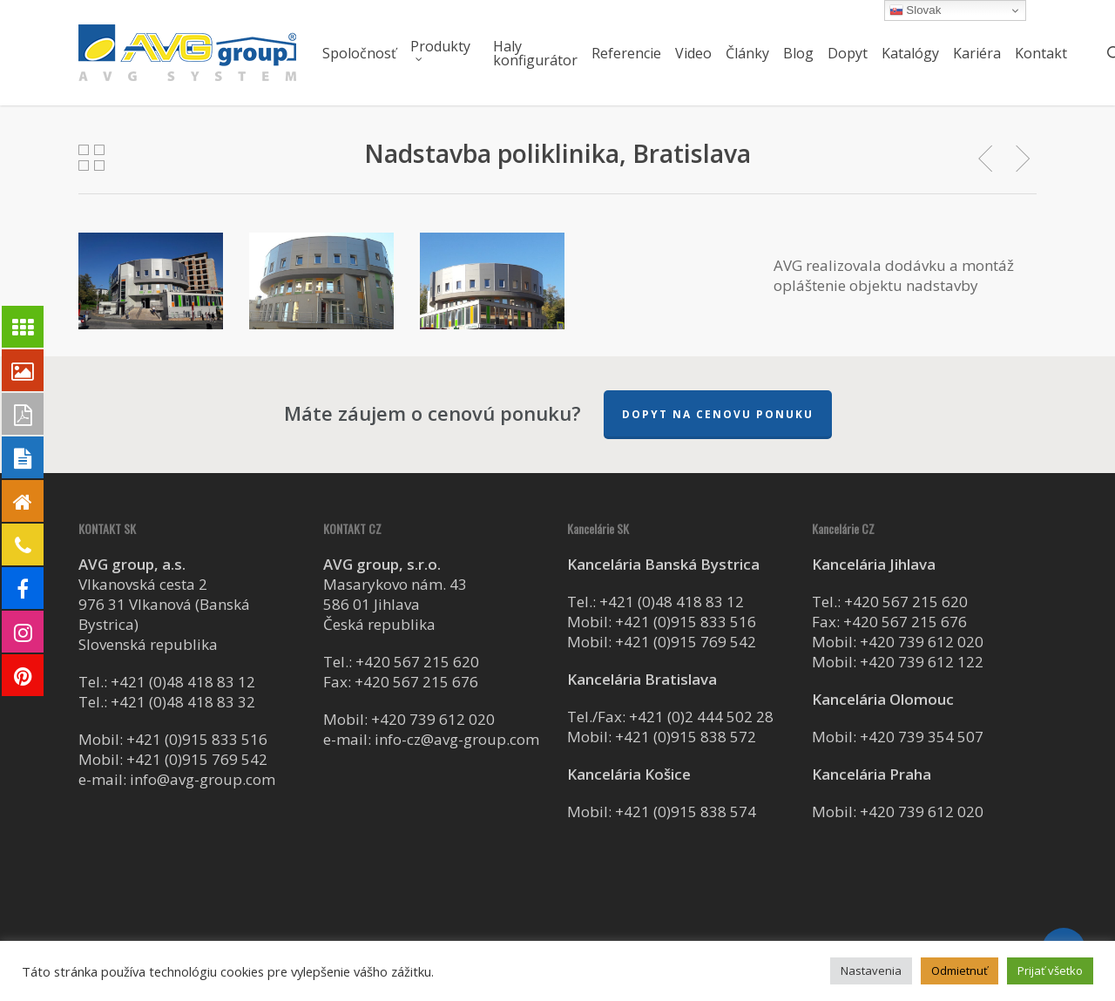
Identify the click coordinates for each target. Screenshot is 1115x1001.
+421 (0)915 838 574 (685, 811)
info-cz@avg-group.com (457, 739)
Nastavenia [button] (871, 970)
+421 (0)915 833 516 (196, 739)
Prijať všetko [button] (1050, 970)
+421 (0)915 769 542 (196, 759)
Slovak (915, 10)
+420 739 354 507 (921, 737)
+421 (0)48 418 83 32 (183, 702)
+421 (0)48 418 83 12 (183, 682)
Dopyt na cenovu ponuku (718, 414)
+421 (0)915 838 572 (685, 737)
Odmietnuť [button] (959, 970)
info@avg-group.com (202, 779)
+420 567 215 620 (417, 662)
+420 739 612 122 (921, 662)
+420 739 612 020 (433, 719)
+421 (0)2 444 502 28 (701, 717)
